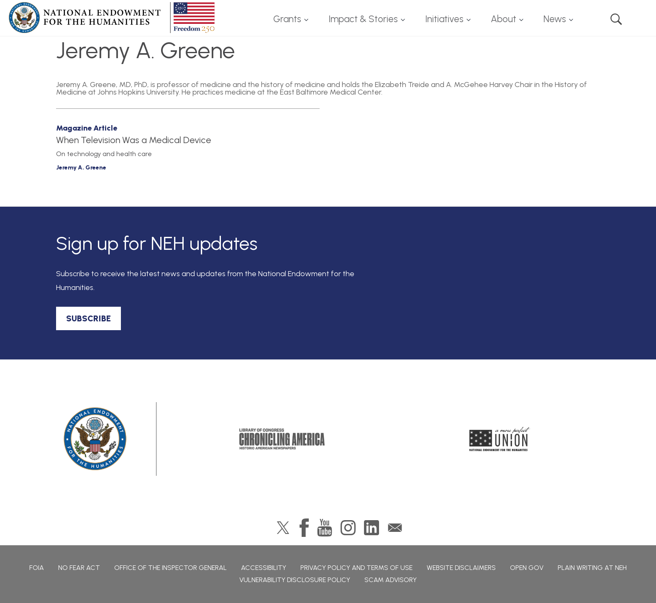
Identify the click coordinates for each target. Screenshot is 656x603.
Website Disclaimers (461, 568)
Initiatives (444, 19)
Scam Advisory (390, 580)
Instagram (348, 527)
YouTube (324, 527)
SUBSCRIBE (88, 318)
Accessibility (263, 568)
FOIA (36, 568)
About (503, 19)
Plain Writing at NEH (592, 568)
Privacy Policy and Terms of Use (356, 568)
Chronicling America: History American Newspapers (282, 439)
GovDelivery (394, 527)
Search (616, 19)
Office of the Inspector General (170, 568)
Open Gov (526, 568)
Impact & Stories (363, 19)
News (554, 19)
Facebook (304, 527)
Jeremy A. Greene (81, 167)
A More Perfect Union (499, 439)
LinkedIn (371, 527)
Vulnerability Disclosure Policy (294, 580)
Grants (287, 19)
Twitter (283, 527)
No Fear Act (79, 568)
